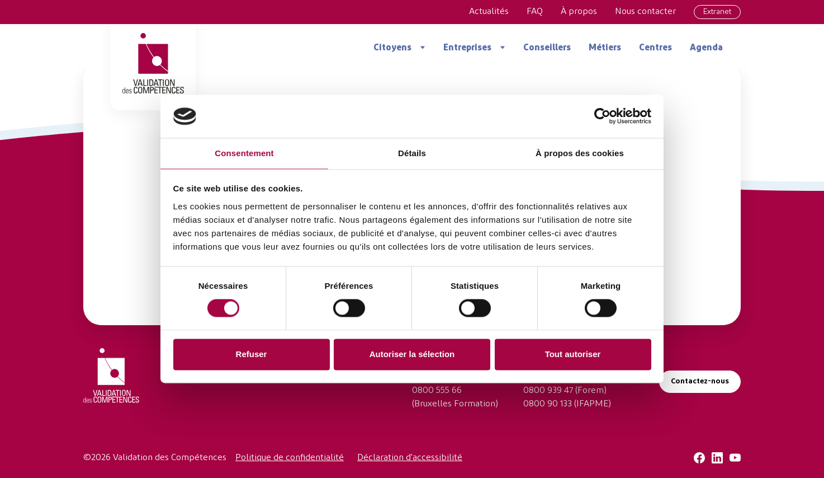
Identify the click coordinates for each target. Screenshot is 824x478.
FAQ (535, 11)
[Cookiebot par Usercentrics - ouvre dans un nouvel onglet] (602, 116)
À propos (579, 11)
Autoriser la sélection (412, 354)
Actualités (489, 11)
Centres (655, 48)
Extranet (717, 12)
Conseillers (547, 48)
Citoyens (392, 48)
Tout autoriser (573, 354)
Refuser (251, 354)
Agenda (706, 48)
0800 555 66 (437, 390)
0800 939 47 (548, 390)
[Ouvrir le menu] (418, 47)
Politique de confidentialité (289, 457)
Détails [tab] (412, 153)
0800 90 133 (547, 404)
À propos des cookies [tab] (580, 153)
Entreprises (467, 48)
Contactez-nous (700, 381)
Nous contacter (645, 11)
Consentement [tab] (244, 153)
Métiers (605, 48)
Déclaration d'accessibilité (409, 457)
